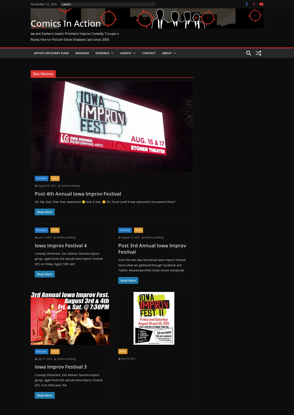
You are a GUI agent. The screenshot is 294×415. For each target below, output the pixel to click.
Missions (82, 53)
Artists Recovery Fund (51, 53)
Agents (125, 53)
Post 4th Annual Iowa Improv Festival (78, 193)
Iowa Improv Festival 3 (61, 366)
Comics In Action (66, 23)
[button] (111, 53)
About (167, 53)
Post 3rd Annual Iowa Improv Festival (152, 248)
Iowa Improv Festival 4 (61, 245)
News (55, 178)
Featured (41, 178)
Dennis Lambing (70, 185)
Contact (149, 53)
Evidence (102, 53)
